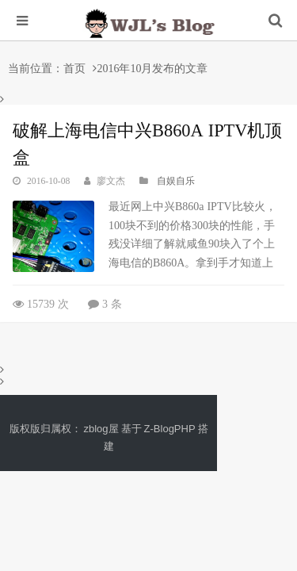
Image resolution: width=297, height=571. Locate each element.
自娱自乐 (176, 181)
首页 (74, 68)
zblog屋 (101, 429)
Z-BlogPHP (170, 429)
